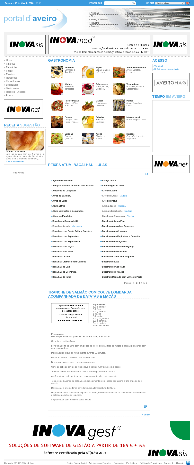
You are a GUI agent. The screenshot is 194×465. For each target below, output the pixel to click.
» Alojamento (168, 13)
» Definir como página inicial (166, 69)
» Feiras (8, 70)
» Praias (8, 95)
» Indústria (94, 23)
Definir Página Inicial (76, 463)
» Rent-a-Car (168, 16)
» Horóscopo (10, 77)
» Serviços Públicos (98, 19)
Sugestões (119, 463)
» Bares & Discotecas (172, 23)
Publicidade (131, 463)
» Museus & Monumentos (137, 26)
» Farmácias (10, 67)
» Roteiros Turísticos (14, 92)
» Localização (11, 85)
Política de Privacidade (151, 463)
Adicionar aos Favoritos (100, 463)
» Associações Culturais (136, 19)
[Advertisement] (99, 155)
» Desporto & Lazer (134, 16)
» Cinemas (9, 63)
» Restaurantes (169, 19)
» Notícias (94, 13)
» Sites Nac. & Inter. (171, 26)
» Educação (131, 23)
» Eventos (9, 74)
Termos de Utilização (174, 463)
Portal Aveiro (18, 173)
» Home (8, 60)
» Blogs (92, 16)
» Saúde (129, 13)
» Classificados (12, 81)
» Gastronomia (12, 88)
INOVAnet (24, 463)
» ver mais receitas (15, 161)
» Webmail (158, 66)
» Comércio (94, 26)
